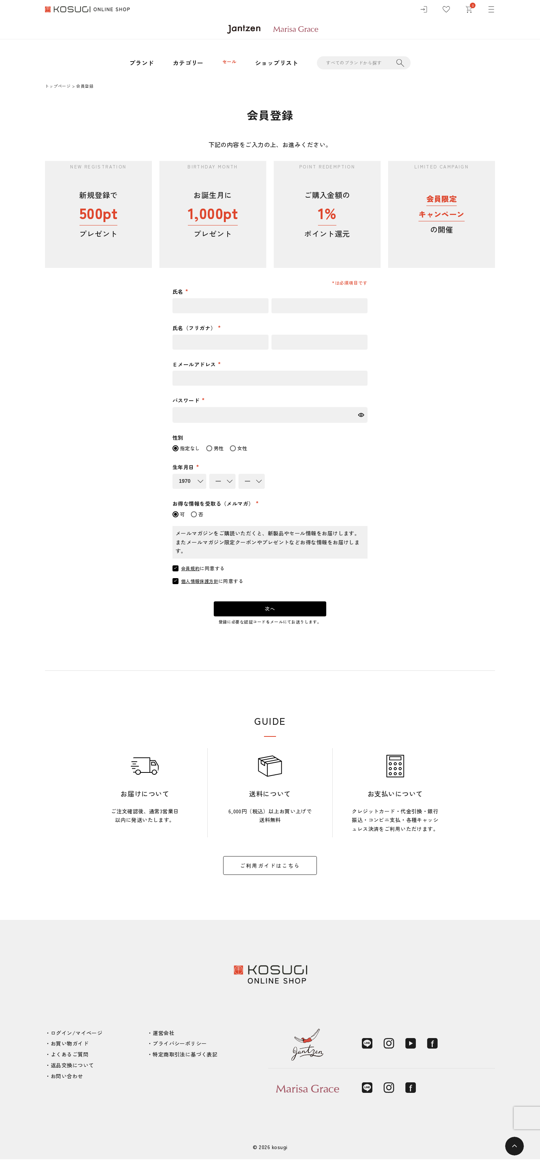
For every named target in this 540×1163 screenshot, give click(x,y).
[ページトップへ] (514, 1146)
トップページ (57, 86)
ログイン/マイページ (76, 1036)
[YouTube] (410, 1047)
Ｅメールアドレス (195, 364)
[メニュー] (491, 11)
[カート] (468, 11)
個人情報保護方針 (201, 581)
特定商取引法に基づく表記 (185, 1058)
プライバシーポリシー (180, 1047)
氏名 (178, 291)
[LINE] (367, 1047)
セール (229, 62)
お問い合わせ (67, 1079)
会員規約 (191, 568)
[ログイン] (424, 11)
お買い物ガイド (69, 1047)
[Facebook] (432, 1047)
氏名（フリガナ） (195, 328)
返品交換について (72, 1069)
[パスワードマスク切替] (362, 414)
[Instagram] (389, 1047)
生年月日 (184, 467)
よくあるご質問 (69, 1058)
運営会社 (163, 1036)
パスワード (186, 400)
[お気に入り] (446, 11)
